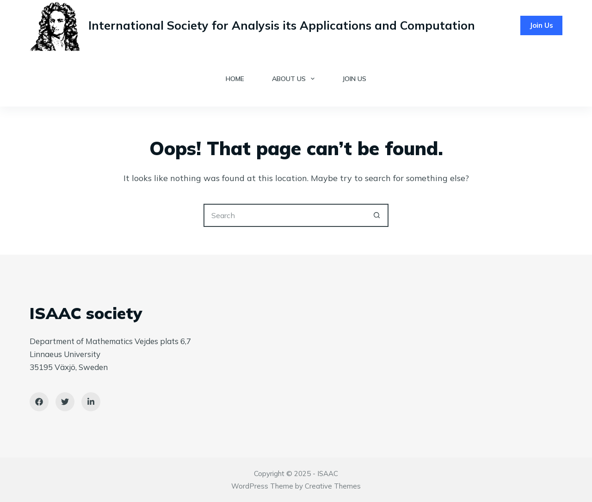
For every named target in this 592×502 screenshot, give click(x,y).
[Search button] (376, 215)
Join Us (541, 25)
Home (235, 79)
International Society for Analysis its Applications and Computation (281, 25)
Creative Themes (333, 486)
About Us (295, 78)
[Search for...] (284, 215)
